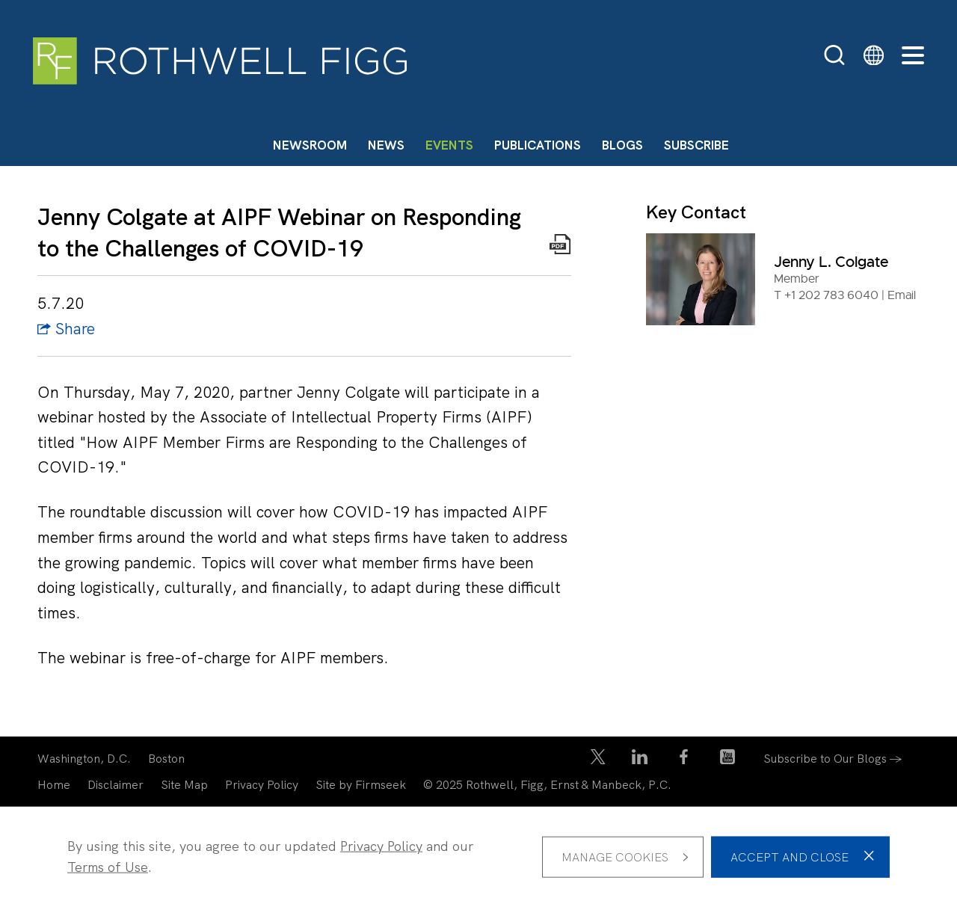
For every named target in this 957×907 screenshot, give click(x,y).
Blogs (622, 145)
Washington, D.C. (84, 758)
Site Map (184, 785)
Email (901, 295)
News (386, 145)
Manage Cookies (614, 856)
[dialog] (478, 857)
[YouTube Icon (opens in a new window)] (727, 760)
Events (449, 145)
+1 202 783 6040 (831, 295)
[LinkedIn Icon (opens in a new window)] (639, 760)
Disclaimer (115, 785)
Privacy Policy (261, 785)
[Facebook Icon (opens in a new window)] (684, 760)
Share (66, 329)
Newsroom (310, 145)
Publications (537, 145)
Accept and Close (789, 856)
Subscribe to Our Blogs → (832, 758)
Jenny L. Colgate (831, 262)
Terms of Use (107, 867)
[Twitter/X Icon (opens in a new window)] (598, 760)
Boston (166, 758)
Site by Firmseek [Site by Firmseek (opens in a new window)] (361, 785)
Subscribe (696, 145)
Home (53, 785)
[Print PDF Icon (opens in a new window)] (560, 248)
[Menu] (913, 56)
